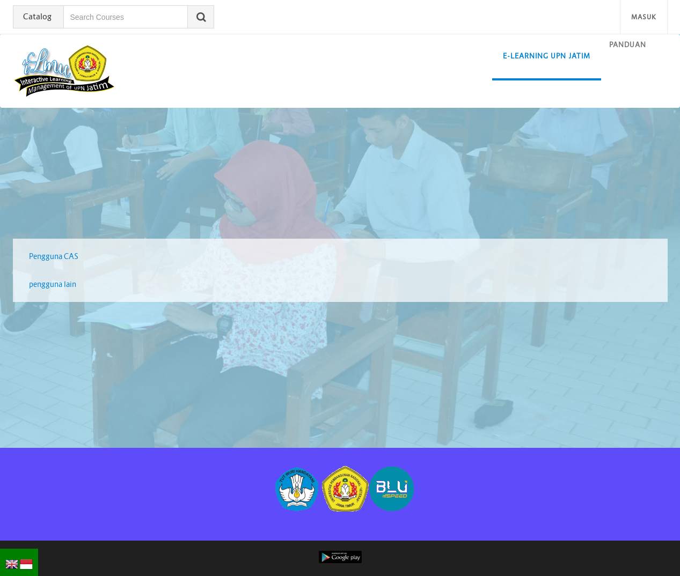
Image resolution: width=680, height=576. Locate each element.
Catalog (37, 16)
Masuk (643, 17)
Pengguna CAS (53, 256)
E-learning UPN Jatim (546, 56)
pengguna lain (52, 284)
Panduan (627, 44)
